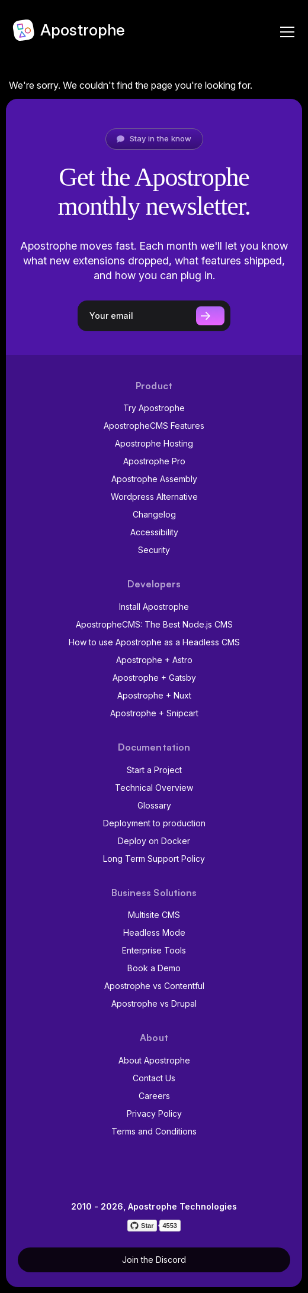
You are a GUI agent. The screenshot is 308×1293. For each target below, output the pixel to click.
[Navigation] (284, 29)
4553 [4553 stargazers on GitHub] (169, 1225)
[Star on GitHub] (142, 1225)
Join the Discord (154, 1260)
